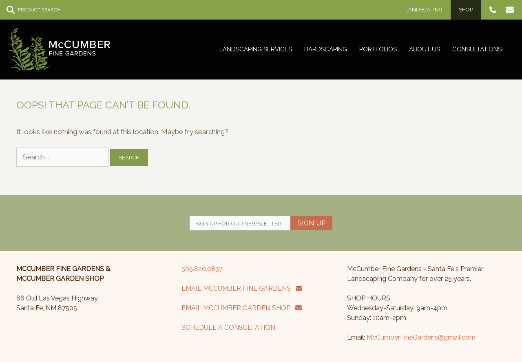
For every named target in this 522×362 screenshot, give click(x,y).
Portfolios (378, 49)
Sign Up (311, 223)
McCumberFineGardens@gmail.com (421, 337)
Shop (466, 10)
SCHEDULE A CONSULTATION (228, 327)
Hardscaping (325, 49)
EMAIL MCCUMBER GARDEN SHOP (241, 308)
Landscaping (423, 10)
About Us (424, 49)
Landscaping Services (255, 49)
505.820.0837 (202, 269)
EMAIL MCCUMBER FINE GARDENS (241, 288)
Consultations (477, 49)
